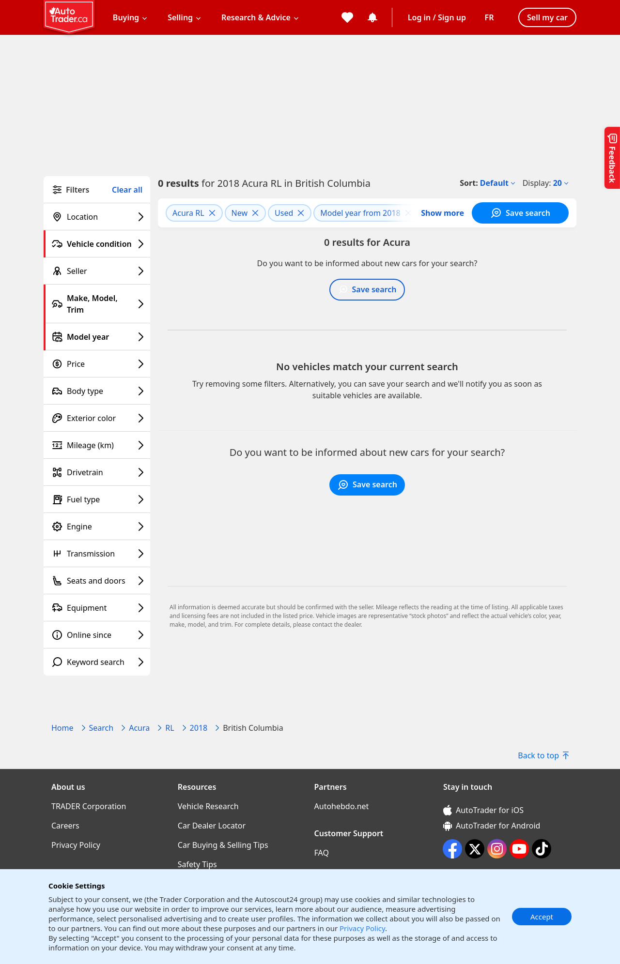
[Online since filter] (97, 634)
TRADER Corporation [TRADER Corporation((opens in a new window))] (88, 806)
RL (169, 728)
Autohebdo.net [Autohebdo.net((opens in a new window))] (341, 806)
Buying (126, 17)
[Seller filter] (97, 271)
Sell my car (547, 17)
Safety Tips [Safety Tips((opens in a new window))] (197, 864)
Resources (197, 787)
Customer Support (349, 833)
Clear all (127, 190)
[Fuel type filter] (97, 499)
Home (62, 728)
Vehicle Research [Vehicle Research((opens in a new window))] (208, 806)
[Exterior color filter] (97, 418)
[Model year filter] (97, 336)
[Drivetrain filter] (97, 472)
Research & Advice (256, 17)
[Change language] (489, 17)
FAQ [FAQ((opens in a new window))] (321, 852)
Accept (541, 916)
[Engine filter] (97, 526)
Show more (442, 213)
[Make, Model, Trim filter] (97, 304)
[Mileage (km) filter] (97, 445)
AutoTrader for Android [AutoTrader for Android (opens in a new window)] (491, 825)
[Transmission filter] (97, 553)
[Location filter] (97, 216)
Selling (180, 17)
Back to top (543, 755)
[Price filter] (97, 363)
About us (68, 787)
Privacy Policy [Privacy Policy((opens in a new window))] (75, 845)
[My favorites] (347, 17)
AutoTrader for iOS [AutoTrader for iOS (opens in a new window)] (483, 810)
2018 (199, 728)
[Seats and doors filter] (97, 580)
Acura (139, 728)
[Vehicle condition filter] (97, 243)
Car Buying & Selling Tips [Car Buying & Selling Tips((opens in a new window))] (223, 845)
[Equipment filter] (97, 607)
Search (101, 728)
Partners (330, 787)
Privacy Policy (362, 928)
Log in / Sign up (437, 17)
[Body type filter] (97, 391)
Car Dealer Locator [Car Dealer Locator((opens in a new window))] (212, 825)
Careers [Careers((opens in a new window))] (65, 825)
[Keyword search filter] (97, 662)
